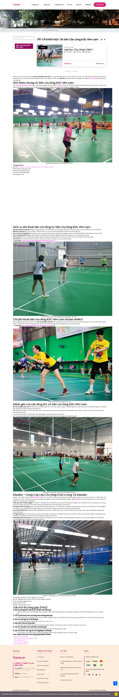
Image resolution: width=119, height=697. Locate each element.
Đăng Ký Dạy (59, 5)
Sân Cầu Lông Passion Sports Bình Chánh (25, 638)
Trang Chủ (35, 5)
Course (11, 30)
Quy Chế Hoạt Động (42, 678)
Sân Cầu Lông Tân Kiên (20, 644)
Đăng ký (88, 5)
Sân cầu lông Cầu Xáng (20, 636)
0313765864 (23, 674)
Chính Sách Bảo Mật (43, 683)
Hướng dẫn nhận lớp (66, 680)
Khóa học (47, 5)
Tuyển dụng (40, 674)
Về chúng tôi (40, 657)
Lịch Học (79, 5)
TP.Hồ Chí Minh (20, 30)
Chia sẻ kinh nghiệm (43, 661)
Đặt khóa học (100, 64)
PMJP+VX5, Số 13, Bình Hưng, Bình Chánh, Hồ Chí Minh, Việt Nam (35, 167)
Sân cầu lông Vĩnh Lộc (20, 640)
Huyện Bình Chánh (34, 30)
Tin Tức (69, 5)
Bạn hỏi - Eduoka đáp (66, 657)
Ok (116, 694)
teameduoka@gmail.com (26, 677)
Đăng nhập (99, 5)
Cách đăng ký (41, 670)
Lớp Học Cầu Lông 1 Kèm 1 (78, 49)
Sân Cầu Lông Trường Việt (21, 642)
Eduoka (3, 30)
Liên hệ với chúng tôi (43, 666)
